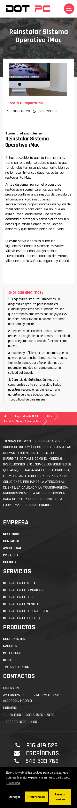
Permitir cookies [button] (60, 797)
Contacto (11, 541)
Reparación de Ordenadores (25, 611)
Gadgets (10, 645)
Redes (7, 659)
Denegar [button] (14, 797)
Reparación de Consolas (23, 590)
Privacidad (12, 555)
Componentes (14, 638)
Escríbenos (42, 753)
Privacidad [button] (13, 783)
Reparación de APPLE (26, 416)
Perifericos (12, 652)
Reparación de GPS (18, 597)
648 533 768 (48, 111)
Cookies (9, 562)
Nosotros (11, 534)
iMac (49, 416)
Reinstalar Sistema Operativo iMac (22, 421)
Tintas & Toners (16, 666)
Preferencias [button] (36, 797)
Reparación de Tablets (21, 618)
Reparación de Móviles (21, 604)
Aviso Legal (12, 548)
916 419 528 (21, 111)
